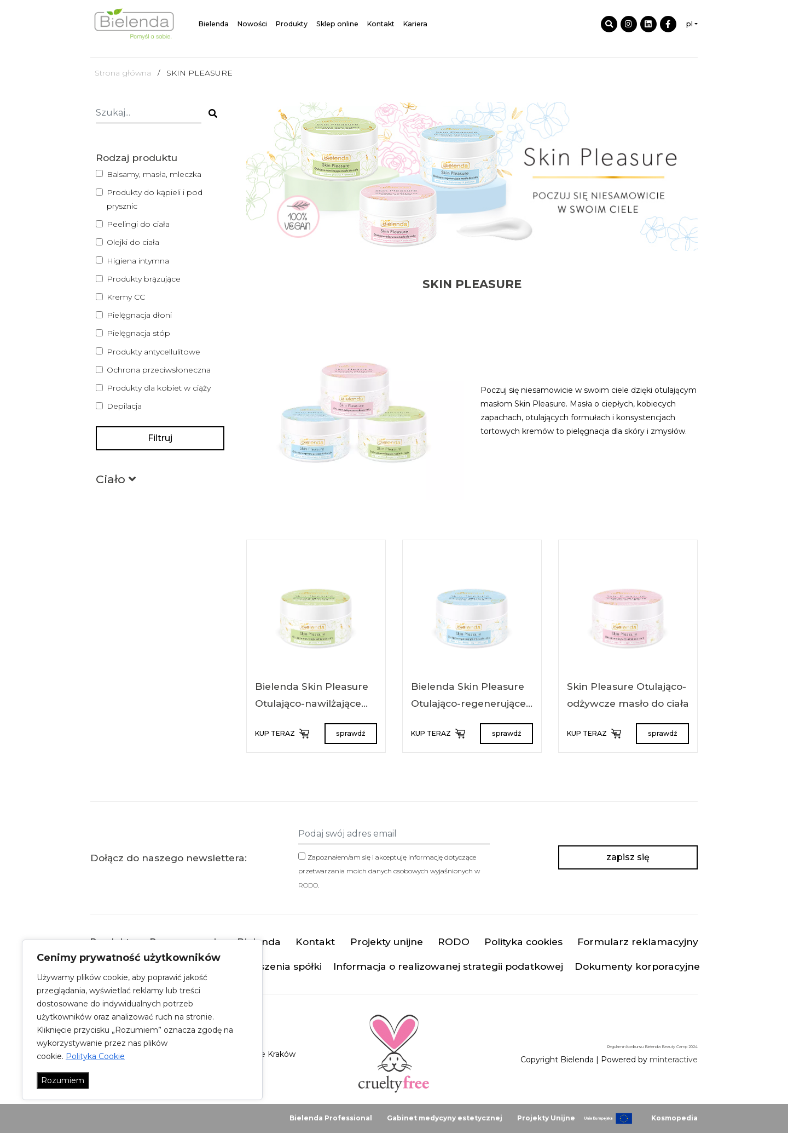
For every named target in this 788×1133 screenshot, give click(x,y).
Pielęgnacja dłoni (139, 315)
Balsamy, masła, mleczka (154, 174)
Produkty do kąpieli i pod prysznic (154, 199)
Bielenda (214, 24)
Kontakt (381, 24)
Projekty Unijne (546, 1118)
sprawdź (350, 733)
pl (689, 24)
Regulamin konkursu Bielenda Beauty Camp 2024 (652, 1047)
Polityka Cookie (95, 1056)
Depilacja (124, 406)
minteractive (674, 1060)
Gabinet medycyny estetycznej (444, 1118)
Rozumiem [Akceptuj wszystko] (62, 1080)
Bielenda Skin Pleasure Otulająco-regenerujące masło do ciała (468, 703)
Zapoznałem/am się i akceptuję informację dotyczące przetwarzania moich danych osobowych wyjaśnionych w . (389, 871)
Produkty (292, 24)
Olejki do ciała (133, 242)
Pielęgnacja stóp (138, 333)
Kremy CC (126, 297)
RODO (308, 885)
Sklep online (337, 24)
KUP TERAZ (281, 734)
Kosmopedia (674, 1118)
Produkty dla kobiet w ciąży (159, 388)
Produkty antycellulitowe (153, 352)
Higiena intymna (138, 261)
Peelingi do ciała (138, 224)
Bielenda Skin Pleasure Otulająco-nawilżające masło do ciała (311, 703)
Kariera (415, 24)
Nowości (252, 24)
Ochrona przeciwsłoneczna (159, 370)
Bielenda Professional (330, 1118)
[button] (116, 481)
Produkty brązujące (144, 279)
